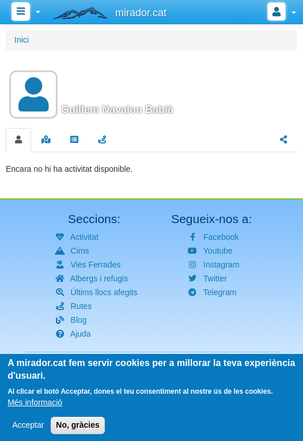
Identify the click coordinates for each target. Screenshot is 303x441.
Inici (21, 39)
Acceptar (28, 430)
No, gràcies (77, 430)
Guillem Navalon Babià (117, 109)
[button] (151, 87)
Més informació (34, 408)
